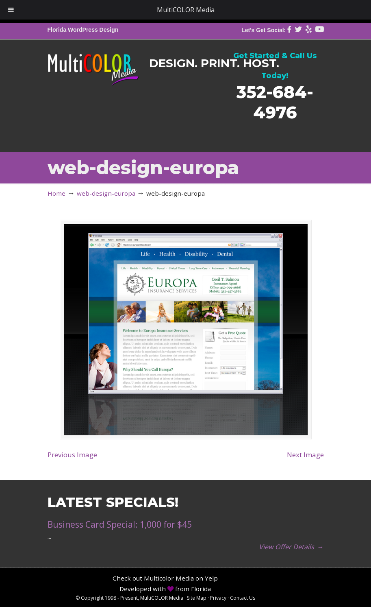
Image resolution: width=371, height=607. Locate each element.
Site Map (196, 597)
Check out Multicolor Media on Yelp (165, 578)
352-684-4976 (274, 102)
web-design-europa (106, 193)
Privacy (218, 597)
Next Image (305, 454)
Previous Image (72, 454)
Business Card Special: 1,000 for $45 (120, 524)
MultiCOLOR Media (93, 64)
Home (56, 193)
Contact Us (242, 597)
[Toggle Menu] (11, 10)
